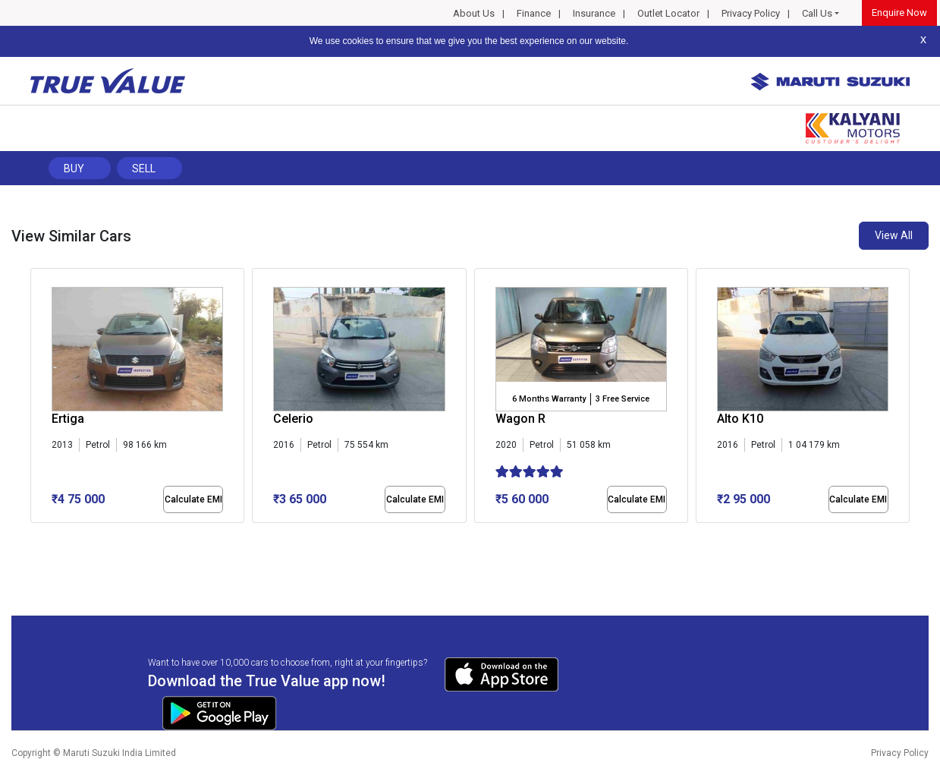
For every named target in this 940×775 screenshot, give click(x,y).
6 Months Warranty (549, 399)
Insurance (594, 13)
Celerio (293, 418)
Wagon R (520, 418)
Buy (74, 168)
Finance (534, 13)
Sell (144, 168)
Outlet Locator (668, 13)
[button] (34, 536)
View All (894, 235)
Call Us (817, 13)
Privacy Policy (751, 13)
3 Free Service (622, 399)
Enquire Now (899, 12)
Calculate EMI (193, 499)
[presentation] (38, 398)
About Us (474, 13)
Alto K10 (740, 418)
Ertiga (68, 418)
